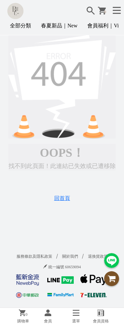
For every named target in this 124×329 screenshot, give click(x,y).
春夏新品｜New (59, 25)
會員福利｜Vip (104, 25)
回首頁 (62, 198)
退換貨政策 (98, 256)
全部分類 (20, 25)
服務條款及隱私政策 (34, 256)
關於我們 (70, 256)
